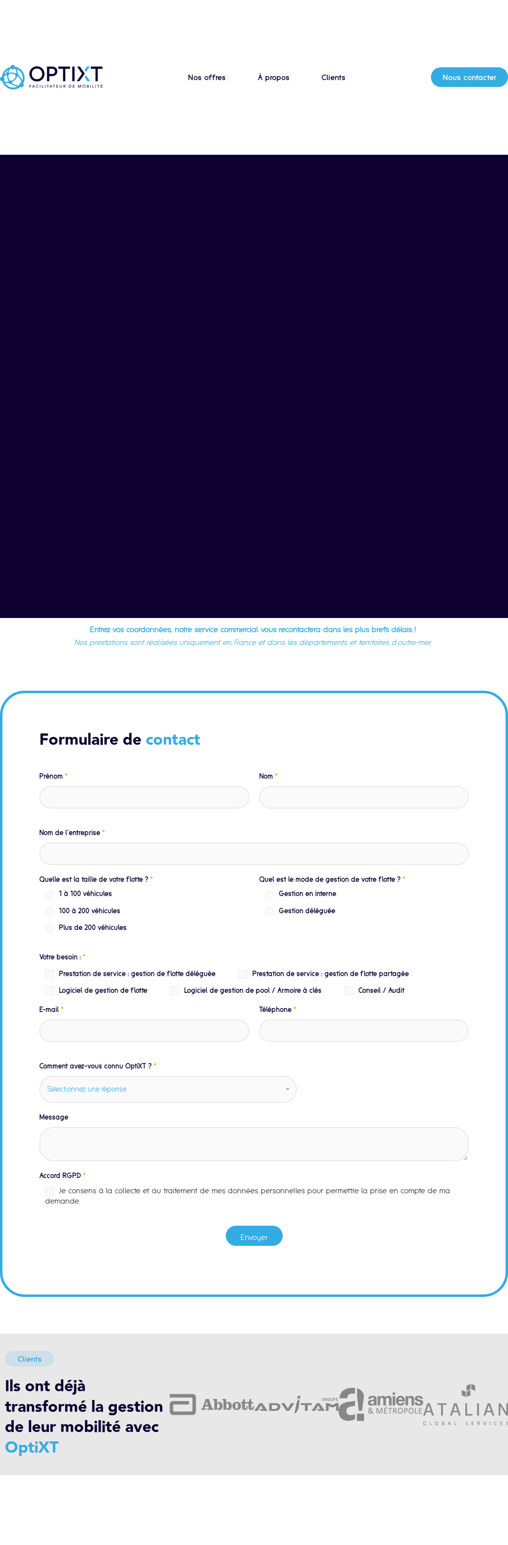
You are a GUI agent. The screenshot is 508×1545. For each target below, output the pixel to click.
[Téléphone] (364, 1030)
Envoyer (254, 1237)
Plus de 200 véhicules (93, 927)
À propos (274, 77)
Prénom (53, 776)
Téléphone (277, 1009)
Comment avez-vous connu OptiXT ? (98, 1066)
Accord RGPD (62, 1175)
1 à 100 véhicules (85, 893)
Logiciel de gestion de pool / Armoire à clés (252, 990)
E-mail (51, 1009)
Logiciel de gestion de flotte (103, 990)
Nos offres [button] (207, 77)
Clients (333, 77)
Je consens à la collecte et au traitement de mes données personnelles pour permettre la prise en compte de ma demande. (247, 1195)
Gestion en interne (307, 893)
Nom (268, 776)
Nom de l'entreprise (72, 832)
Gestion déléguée (307, 910)
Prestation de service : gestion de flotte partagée (330, 973)
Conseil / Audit (381, 990)
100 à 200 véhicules (89, 910)
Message (53, 1117)
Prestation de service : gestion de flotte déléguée (137, 973)
